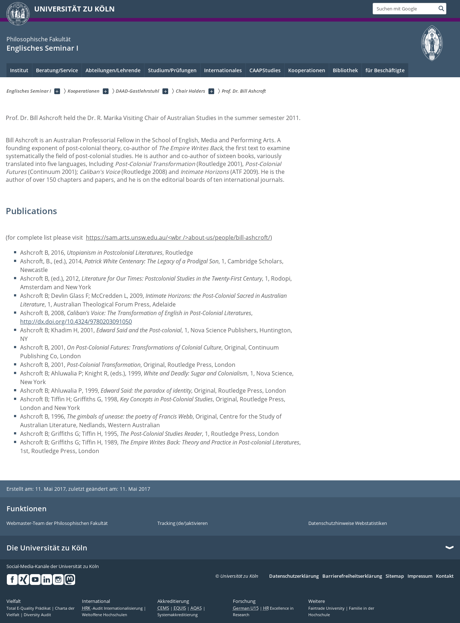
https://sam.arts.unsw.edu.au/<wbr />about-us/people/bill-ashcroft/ (178, 237)
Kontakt (445, 576)
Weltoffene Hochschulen (104, 614)
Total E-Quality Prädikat (29, 608)
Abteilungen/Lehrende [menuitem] (113, 70)
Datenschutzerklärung (294, 576)
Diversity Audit (37, 614)
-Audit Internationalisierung (113, 608)
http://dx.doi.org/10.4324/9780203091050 (76, 322)
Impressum (420, 576)
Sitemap (395, 576)
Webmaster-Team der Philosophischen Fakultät (57, 523)
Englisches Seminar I (42, 48)
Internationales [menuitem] (223, 70)
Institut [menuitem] (19, 70)
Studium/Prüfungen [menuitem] (172, 70)
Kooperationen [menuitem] (306, 70)
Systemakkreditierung (177, 614)
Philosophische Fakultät (38, 39)
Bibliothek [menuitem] (345, 70)
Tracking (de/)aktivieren (182, 523)
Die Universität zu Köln (46, 548)
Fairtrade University (327, 608)
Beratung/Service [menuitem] (57, 70)
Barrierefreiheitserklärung (352, 576)
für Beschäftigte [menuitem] (385, 70)
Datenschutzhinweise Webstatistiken (347, 523)
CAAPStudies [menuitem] (265, 70)
